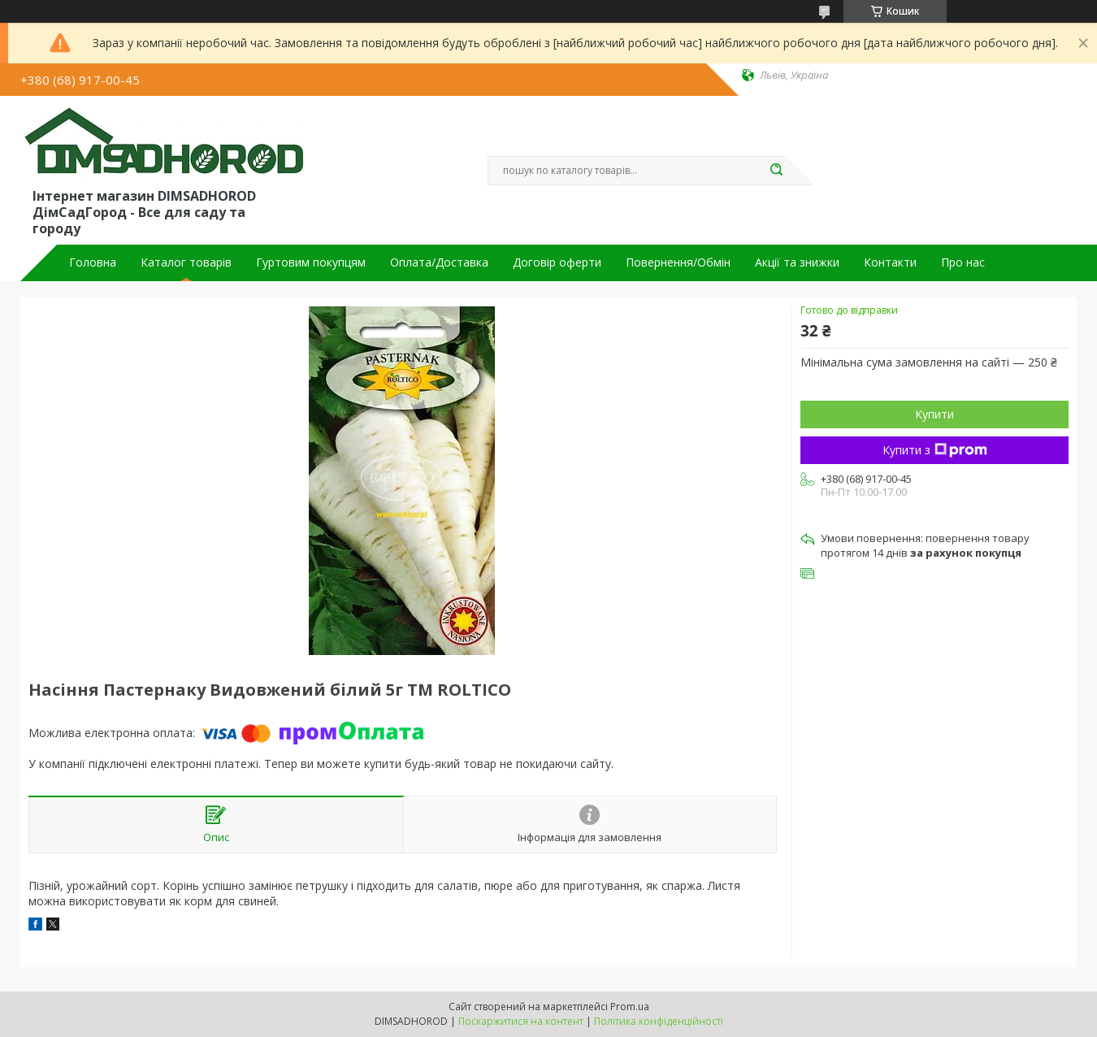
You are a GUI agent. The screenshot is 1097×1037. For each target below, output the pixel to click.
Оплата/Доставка (439, 262)
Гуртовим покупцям (311, 262)
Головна (92, 262)
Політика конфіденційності (658, 1021)
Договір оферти (557, 262)
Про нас (963, 262)
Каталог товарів (186, 262)
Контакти (890, 262)
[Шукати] (776, 170)
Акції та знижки (797, 262)
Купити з (934, 450)
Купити (934, 414)
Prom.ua (629, 1006)
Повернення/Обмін (678, 262)
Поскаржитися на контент (520, 1021)
